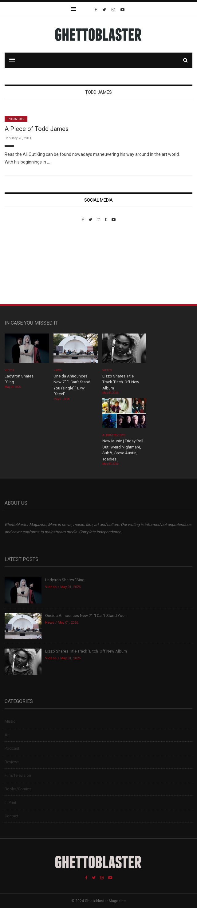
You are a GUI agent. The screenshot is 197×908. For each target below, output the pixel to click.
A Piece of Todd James (37, 128)
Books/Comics (18, 789)
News (57, 370)
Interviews (16, 118)
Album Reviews (114, 435)
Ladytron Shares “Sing (65, 580)
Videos (9, 370)
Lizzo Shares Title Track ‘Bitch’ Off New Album (120, 382)
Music (10, 721)
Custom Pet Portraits (23, 264)
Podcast (12, 748)
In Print (10, 802)
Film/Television (18, 775)
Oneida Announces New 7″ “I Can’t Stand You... (86, 615)
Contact (11, 816)
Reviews (12, 762)
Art (7, 734)
